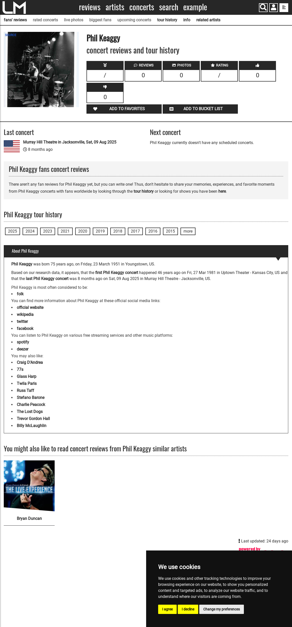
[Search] (263, 7)
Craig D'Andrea (30, 362)
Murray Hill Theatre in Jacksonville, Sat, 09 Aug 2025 (69, 142)
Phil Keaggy (103, 38)
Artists (115, 7)
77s (20, 369)
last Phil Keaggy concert (47, 278)
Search (168, 7)
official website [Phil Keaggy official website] (30, 307)
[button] (273, 8)
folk (20, 294)
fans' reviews (15, 20)
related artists (208, 20)
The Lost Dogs (30, 411)
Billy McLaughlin (31, 425)
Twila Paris (27, 383)
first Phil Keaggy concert (116, 272)
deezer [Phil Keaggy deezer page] (22, 349)
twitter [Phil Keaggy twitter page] (22, 321)
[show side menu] (283, 7)
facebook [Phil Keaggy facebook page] (25, 328)
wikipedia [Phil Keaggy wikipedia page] (25, 314)
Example (195, 7)
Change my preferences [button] (221, 609)
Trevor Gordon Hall (33, 418)
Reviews (90, 7)
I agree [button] (167, 609)
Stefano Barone (30, 397)
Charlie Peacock (31, 404)
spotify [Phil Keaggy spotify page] (23, 342)
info (186, 20)
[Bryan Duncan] (29, 485)
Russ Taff (25, 390)
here (222, 191)
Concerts (141, 7)
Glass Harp (26, 376)
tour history (167, 20)
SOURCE (10, 35)
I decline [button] (188, 609)
